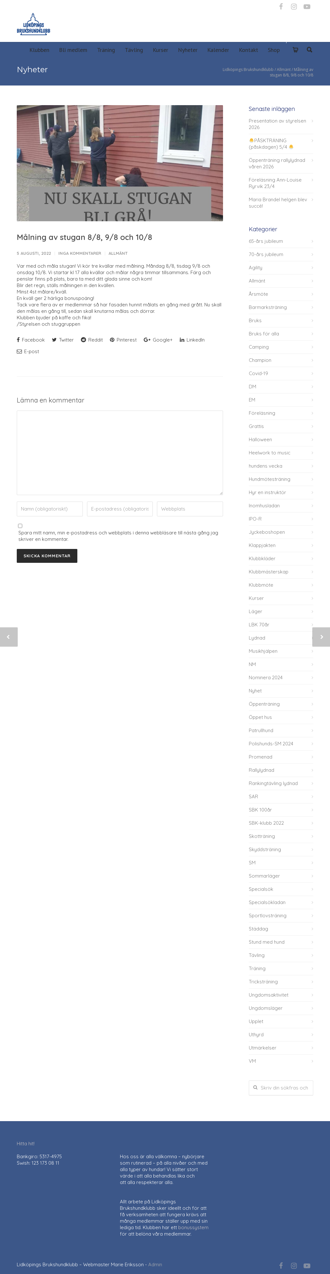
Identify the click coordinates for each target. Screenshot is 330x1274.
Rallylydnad (261, 770)
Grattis (256, 426)
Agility (255, 267)
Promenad (260, 757)
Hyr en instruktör (267, 492)
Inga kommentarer (79, 253)
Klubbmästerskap (268, 572)
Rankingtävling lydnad (273, 783)
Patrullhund (261, 730)
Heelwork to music (269, 453)
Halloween (260, 439)
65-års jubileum (266, 241)
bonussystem (193, 1227)
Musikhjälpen (263, 651)
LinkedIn (192, 340)
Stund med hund (267, 942)
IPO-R (255, 519)
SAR (253, 796)
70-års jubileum (266, 254)
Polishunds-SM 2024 (271, 744)
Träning (106, 50)
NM (252, 664)
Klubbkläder (262, 558)
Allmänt (118, 253)
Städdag (258, 929)
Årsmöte (258, 294)
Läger (255, 611)
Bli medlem (73, 50)
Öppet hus (260, 717)
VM (252, 1061)
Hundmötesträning (269, 479)
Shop (274, 50)
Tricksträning (263, 982)
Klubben (39, 50)
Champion (260, 360)
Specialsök (261, 889)
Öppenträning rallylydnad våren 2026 (277, 163)
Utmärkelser (263, 1048)
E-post (28, 351)
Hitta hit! (25, 1143)
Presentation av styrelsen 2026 (277, 124)
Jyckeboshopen (267, 532)
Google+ (158, 340)
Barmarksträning (268, 307)
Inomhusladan (264, 506)
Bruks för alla (264, 334)
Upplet (256, 1021)
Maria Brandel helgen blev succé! (278, 202)
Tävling (134, 50)
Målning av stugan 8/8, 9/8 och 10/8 (84, 237)
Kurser (160, 50)
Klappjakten (262, 545)
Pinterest (123, 340)
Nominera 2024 (266, 677)
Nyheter (188, 50)
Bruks (255, 320)
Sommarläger (264, 876)
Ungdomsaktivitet (268, 995)
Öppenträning (264, 704)
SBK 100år (260, 810)
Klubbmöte (261, 585)
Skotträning (262, 836)
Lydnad (257, 638)
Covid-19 (258, 373)
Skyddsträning (265, 849)
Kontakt (248, 50)
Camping (259, 347)
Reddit (92, 340)
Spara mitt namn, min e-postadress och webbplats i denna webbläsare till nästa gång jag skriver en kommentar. (118, 536)
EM (252, 400)
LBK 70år (259, 625)
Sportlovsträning (267, 915)
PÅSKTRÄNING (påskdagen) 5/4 (271, 143)
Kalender (218, 50)
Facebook (31, 340)
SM (252, 863)
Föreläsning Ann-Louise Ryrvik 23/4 (275, 183)
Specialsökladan (267, 902)
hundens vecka (265, 466)
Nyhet (255, 691)
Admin (155, 1264)
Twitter (63, 340)
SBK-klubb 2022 (266, 823)
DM (252, 386)
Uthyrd (256, 1034)
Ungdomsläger (266, 1008)
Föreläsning (262, 413)
